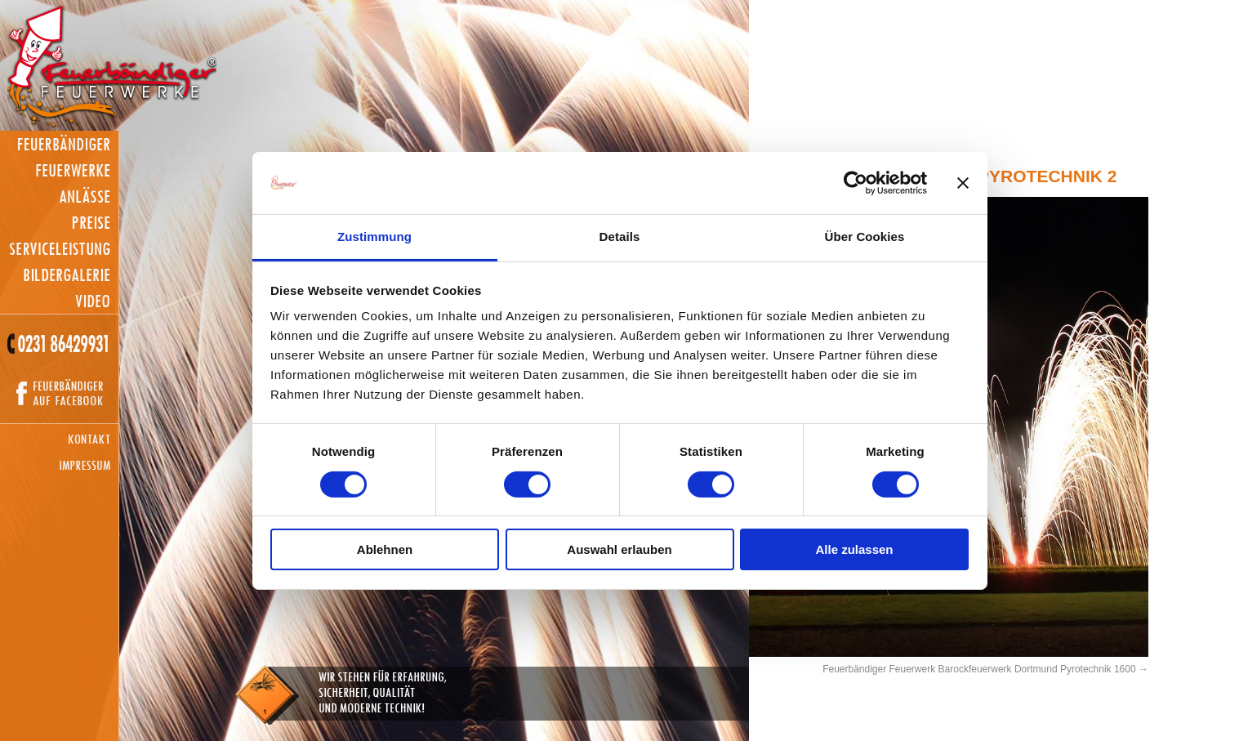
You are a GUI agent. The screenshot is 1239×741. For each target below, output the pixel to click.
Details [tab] (619, 236)
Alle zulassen (854, 549)
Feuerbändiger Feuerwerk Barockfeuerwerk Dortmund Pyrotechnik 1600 (979, 669)
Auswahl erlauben (619, 549)
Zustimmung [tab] (374, 236)
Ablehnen (384, 549)
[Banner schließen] (963, 183)
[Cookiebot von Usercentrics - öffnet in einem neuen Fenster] (855, 183)
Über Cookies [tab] (865, 236)
